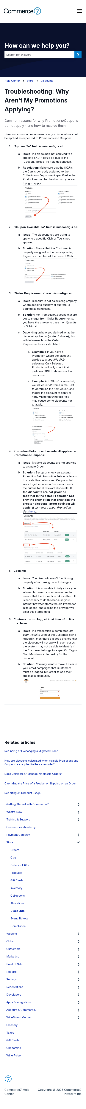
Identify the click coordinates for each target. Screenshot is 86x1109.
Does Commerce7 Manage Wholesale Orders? (33, 773)
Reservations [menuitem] (14, 987)
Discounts (46, 80)
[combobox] (39, 54)
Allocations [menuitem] (17, 903)
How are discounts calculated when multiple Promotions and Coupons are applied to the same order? (41, 762)
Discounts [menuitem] (17, 911)
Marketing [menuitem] (12, 956)
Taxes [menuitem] (10, 1032)
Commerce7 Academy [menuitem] (21, 827)
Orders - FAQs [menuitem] (19, 865)
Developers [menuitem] (13, 994)
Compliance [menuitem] (18, 926)
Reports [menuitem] (11, 971)
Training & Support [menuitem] (18, 819)
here (32, 511)
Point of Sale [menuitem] (14, 964)
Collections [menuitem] (17, 895)
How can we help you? (37, 45)
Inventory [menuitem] (16, 888)
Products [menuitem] (16, 873)
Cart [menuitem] (13, 857)
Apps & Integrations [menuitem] (19, 1002)
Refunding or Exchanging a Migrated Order (31, 751)
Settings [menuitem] (11, 979)
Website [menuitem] (11, 933)
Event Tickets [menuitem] (19, 918)
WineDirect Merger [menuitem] (18, 1017)
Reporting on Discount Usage (22, 792)
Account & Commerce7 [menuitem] (21, 1010)
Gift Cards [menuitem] (16, 880)
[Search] (78, 54)
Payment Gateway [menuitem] (18, 834)
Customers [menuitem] (13, 949)
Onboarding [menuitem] (13, 1048)
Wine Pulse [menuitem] (13, 1055)
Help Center (12, 80)
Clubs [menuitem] (10, 941)
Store (30, 80)
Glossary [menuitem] (12, 1025)
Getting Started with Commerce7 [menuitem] (27, 804)
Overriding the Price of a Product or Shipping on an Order (40, 783)
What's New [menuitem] (14, 812)
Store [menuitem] (9, 842)
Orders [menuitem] (14, 850)
